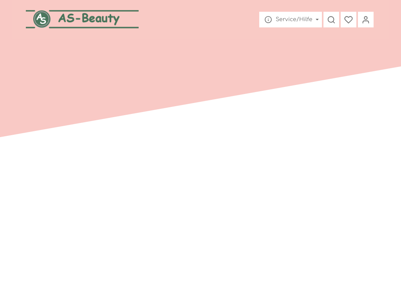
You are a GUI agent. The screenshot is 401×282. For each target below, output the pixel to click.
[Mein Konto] (366, 19)
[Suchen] (331, 19)
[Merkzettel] (348, 19)
